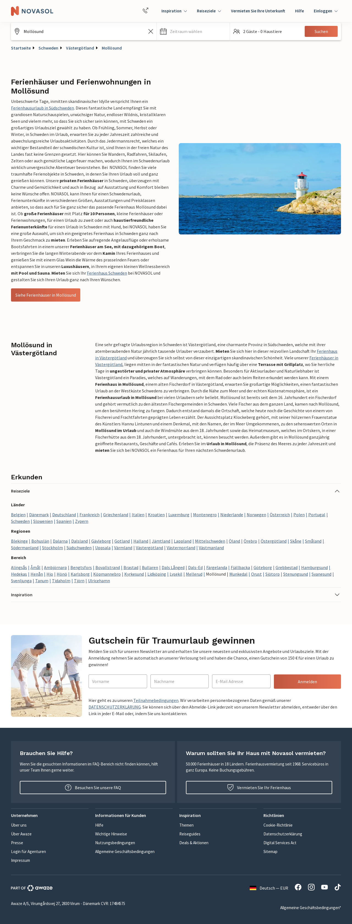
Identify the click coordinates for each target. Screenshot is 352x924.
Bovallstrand (107, 567)
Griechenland (115, 514)
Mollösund (112, 48)
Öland (234, 541)
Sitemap (270, 851)
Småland (313, 541)
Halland (140, 541)
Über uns (19, 825)
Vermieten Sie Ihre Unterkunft (258, 10)
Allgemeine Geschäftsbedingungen (125, 851)
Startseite (21, 48)
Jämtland (161, 541)
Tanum (41, 580)
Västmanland (211, 547)
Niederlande (231, 514)
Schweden (48, 48)
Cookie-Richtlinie (278, 825)
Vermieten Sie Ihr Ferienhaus (259, 787)
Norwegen (256, 514)
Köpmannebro (107, 574)
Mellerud (194, 574)
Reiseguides (189, 833)
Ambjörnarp (55, 567)
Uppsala (103, 547)
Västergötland (80, 48)
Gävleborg (101, 541)
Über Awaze (21, 833)
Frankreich (89, 514)
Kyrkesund (134, 574)
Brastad (130, 567)
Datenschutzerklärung (282, 833)
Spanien (64, 521)
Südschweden (79, 547)
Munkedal (238, 574)
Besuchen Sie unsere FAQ (93, 787)
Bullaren (150, 567)
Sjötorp (272, 574)
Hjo (49, 574)
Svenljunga (21, 580)
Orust (256, 574)
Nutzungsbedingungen (115, 842)
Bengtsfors (81, 567)
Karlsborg (80, 574)
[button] (193, 31)
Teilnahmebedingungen (155, 700)
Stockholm (52, 547)
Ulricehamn (99, 580)
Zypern (81, 521)
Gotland (122, 541)
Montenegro (205, 514)
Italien (138, 514)
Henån (37, 574)
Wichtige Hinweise (111, 833)
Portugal (316, 514)
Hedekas (19, 574)
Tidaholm (61, 580)
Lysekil (176, 574)
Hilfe (299, 10)
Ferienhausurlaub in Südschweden (42, 108)
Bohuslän (40, 541)
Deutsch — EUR (269, 888)
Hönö (62, 574)
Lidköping (156, 574)
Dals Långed (173, 567)
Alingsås (19, 567)
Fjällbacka (240, 567)
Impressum (20, 860)
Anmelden (307, 681)
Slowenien (43, 521)
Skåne (295, 541)
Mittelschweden (210, 541)
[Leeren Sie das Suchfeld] (150, 31)
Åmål (35, 567)
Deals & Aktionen (193, 842)
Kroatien (156, 514)
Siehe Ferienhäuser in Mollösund (45, 295)
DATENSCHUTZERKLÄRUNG (115, 707)
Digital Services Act (279, 842)
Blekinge (19, 541)
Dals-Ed (195, 567)
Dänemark (39, 514)
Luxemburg (178, 514)
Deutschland (64, 514)
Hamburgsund (314, 567)
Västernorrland (181, 547)
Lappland (182, 541)
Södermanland (24, 547)
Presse (17, 842)
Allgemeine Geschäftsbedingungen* (310, 907)
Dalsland (79, 541)
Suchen (321, 31)
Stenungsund (295, 574)
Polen (299, 514)
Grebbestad (287, 567)
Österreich (280, 514)
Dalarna (60, 541)
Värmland (123, 547)
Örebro (250, 541)
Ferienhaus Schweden (107, 273)
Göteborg (263, 567)
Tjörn (79, 580)
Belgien (18, 514)
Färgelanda (216, 567)
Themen (186, 825)
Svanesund (321, 574)
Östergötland (274, 541)
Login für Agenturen (28, 851)
